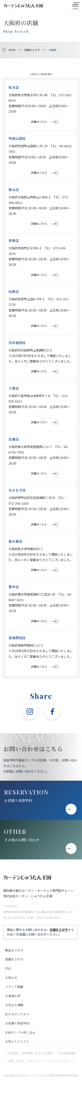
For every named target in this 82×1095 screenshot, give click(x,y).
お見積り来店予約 (18, 800)
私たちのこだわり (17, 1014)
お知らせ (11, 977)
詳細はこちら (39, 121)
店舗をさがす (32, 50)
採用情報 (27, 1053)
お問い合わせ (15, 1061)
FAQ (8, 968)
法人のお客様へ (45, 1053)
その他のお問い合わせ (21, 839)
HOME (12, 50)
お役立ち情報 (14, 1005)
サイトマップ (35, 1061)
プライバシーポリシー (61, 1061)
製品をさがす (14, 950)
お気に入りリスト (17, 1041)
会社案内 (12, 1053)
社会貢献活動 (66, 1053)
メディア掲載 (14, 987)
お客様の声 (12, 996)
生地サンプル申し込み (20, 1032)
